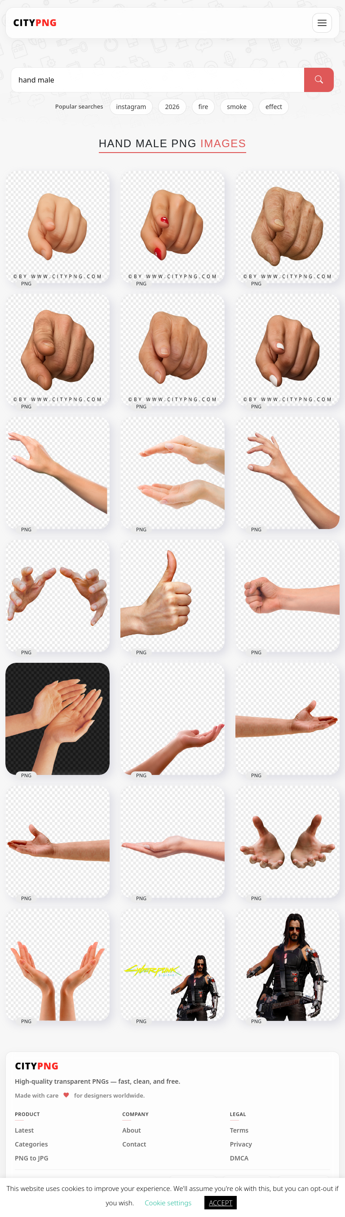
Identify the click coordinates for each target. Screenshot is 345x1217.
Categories (31, 1144)
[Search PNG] (157, 80)
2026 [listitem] (172, 106)
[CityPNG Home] (35, 23)
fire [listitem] (203, 106)
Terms (239, 1130)
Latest (24, 1130)
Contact (134, 1144)
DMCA (239, 1158)
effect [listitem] (273, 106)
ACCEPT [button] (220, 1202)
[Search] (319, 80)
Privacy (241, 1144)
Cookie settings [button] (168, 1202)
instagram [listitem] (131, 106)
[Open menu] (322, 23)
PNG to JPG (32, 1158)
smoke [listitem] (237, 106)
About (131, 1130)
